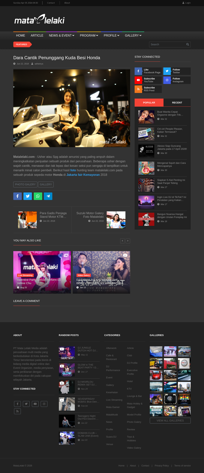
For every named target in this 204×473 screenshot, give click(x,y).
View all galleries (170, 420)
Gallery (46, 184)
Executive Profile (132, 372)
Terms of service (182, 465)
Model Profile (134, 414)
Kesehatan (112, 392)
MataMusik (112, 414)
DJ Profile (132, 362)
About (67, 2)
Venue (109, 444)
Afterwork (111, 348)
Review (131, 429)
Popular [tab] (149, 102)
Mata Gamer (113, 407)
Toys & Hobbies (131, 438)
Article (130, 348)
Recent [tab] (177, 102)
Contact (51, 2)
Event (109, 377)
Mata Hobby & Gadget (134, 405)
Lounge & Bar (134, 396)
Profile (109, 429)
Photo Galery (25, 184)
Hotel (130, 381)
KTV (129, 388)
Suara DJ (111, 436)
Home (121, 465)
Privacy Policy (162, 465)
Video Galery (134, 447)
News (109, 422)
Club (129, 355)
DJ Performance (113, 368)
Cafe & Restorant (111, 357)
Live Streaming (114, 399)
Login (186, 2)
